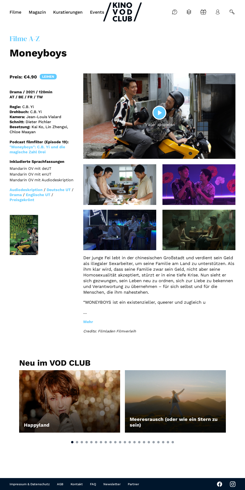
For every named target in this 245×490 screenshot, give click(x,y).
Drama (16, 195)
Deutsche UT (59, 189)
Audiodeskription (26, 189)
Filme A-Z (25, 39)
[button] (72, 442)
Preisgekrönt (22, 200)
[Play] (159, 113)
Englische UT (38, 195)
